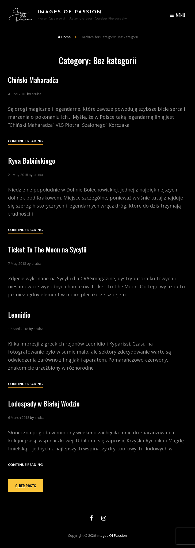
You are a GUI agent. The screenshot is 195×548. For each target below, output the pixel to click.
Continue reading (25, 140)
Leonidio (19, 322)
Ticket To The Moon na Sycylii (47, 257)
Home (64, 37)
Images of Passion (69, 12)
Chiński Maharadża (33, 80)
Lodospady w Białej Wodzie (44, 411)
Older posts (25, 485)
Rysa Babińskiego (31, 160)
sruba (36, 93)
